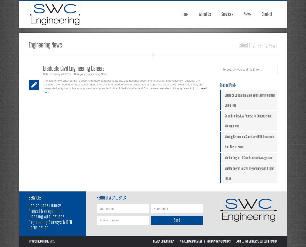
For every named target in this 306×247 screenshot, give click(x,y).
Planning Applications (47, 216)
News (247, 14)
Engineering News (97, 74)
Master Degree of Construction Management (249, 157)
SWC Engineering (40, 241)
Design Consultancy (45, 205)
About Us (205, 14)
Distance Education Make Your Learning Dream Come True (250, 100)
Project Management (45, 211)
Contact (267, 14)
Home (184, 14)
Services (227, 14)
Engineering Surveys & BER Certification (256, 241)
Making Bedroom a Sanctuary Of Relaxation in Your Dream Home (250, 142)
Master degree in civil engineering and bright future (249, 173)
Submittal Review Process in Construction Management (248, 121)
